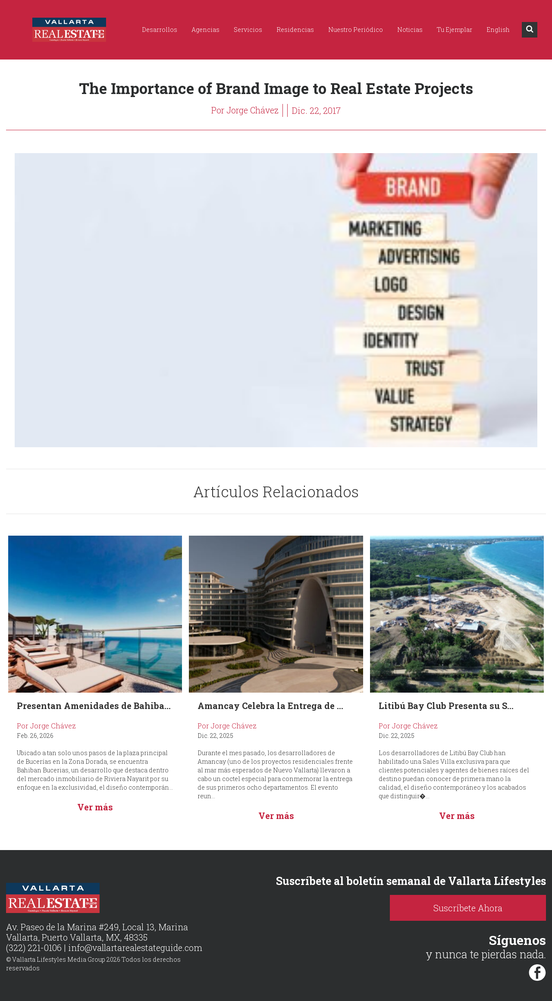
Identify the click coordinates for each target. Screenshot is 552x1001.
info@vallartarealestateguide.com (136, 947)
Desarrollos (159, 29)
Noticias (410, 29)
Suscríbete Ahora (478, 907)
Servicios (248, 29)
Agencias (205, 29)
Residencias (295, 29)
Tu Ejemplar (454, 29)
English (498, 29)
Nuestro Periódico (355, 29)
